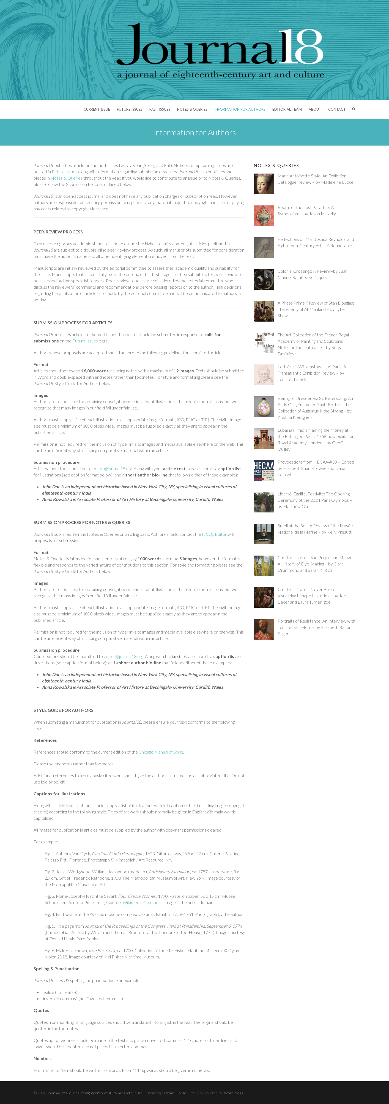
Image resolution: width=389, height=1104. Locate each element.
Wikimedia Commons (143, 902)
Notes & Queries (192, 109)
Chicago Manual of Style (161, 751)
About (315, 109)
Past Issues (159, 109)
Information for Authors (239, 109)
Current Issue (97, 109)
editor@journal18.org (112, 468)
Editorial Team (287, 109)
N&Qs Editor (214, 534)
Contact (337, 109)
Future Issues (130, 109)
